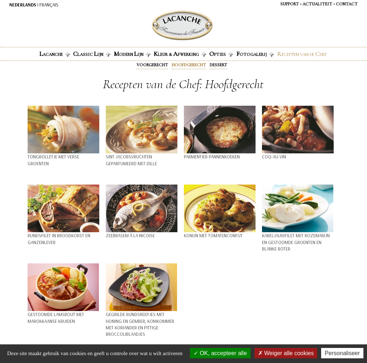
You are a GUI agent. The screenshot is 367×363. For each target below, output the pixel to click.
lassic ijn (92, 54)
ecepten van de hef (302, 54)
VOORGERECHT (152, 64)
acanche (54, 54)
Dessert (218, 64)
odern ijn (132, 54)
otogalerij (255, 54)
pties (221, 54)
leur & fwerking (180, 54)
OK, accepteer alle (220, 353)
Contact (347, 3)
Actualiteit (317, 3)
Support (289, 3)
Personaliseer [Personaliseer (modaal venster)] (342, 353)
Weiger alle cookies (286, 353)
